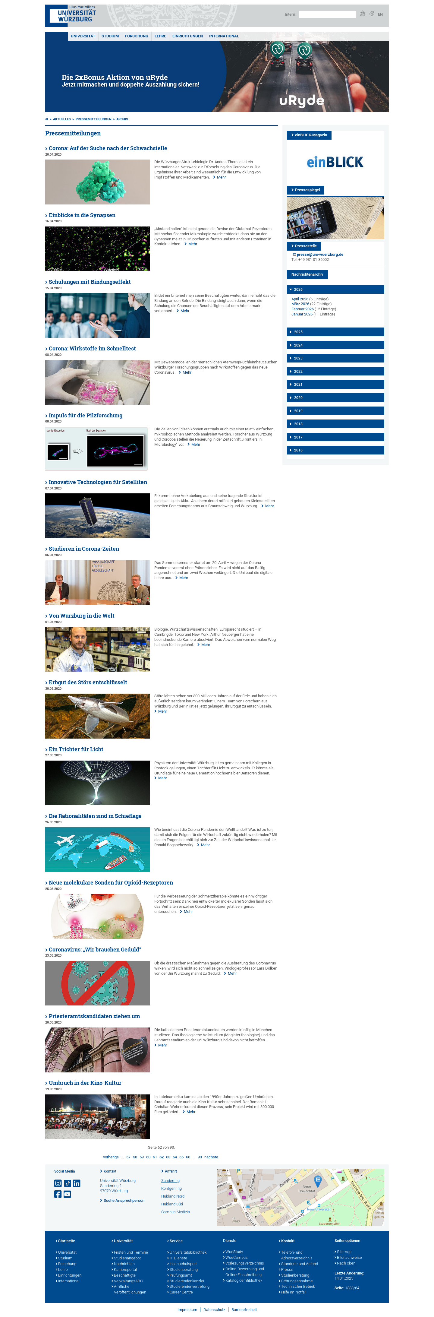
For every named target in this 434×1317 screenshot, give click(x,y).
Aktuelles (62, 119)
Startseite (65, 1241)
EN (380, 14)
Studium (110, 36)
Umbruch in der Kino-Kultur (85, 1082)
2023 (298, 358)
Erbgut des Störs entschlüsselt (88, 682)
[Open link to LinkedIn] (77, 1183)
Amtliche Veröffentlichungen (129, 1289)
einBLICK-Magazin (311, 135)
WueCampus (235, 1258)
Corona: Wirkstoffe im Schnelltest (92, 348)
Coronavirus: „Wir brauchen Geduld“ (95, 949)
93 (200, 1157)
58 (135, 1157)
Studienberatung (182, 1270)
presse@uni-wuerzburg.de (320, 254)
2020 (298, 398)
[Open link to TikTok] (68, 1183)
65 (181, 1157)
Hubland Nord (172, 1196)
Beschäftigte (124, 1275)
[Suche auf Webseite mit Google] (327, 14)
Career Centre (180, 1292)
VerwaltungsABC (127, 1281)
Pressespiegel (307, 190)
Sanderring (170, 1180)
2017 (298, 437)
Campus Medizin (175, 1212)
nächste (211, 1157)
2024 (298, 345)
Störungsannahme (296, 1281)
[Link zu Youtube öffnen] (68, 1194)
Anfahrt (171, 1171)
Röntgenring (171, 1188)
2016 (298, 450)
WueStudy (233, 1252)
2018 (298, 424)
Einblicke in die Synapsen (82, 215)
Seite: (339, 1288)
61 (155, 1157)
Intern (290, 14)
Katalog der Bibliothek (242, 1281)
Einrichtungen (187, 36)
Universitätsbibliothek (186, 1252)
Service (175, 1241)
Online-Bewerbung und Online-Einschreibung (243, 1272)
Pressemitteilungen (94, 119)
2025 (298, 332)
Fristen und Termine (130, 1252)
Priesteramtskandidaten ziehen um (94, 1016)
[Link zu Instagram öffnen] (58, 1183)
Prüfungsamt (179, 1275)
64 (175, 1157)
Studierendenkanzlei (185, 1281)
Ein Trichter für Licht (76, 749)
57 (128, 1157)
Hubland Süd (172, 1204)
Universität (83, 36)
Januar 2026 (302, 314)
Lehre (160, 36)
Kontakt (110, 1171)
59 (142, 1157)
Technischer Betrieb (297, 1287)
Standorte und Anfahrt (298, 1264)
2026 (298, 289)
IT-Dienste (177, 1258)
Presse (286, 1270)
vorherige (111, 1157)
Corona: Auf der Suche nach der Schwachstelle (108, 148)
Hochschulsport (182, 1264)
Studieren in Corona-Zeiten (84, 548)
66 (188, 1157)
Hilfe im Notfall (293, 1292)
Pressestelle (306, 246)
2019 (298, 411)
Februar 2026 (302, 309)
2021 (298, 384)
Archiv (122, 119)
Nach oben (345, 1263)
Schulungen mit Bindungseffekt (90, 281)
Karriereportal (124, 1270)
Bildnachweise (348, 1258)
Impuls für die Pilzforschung (85, 415)
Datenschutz (214, 1309)
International (224, 36)
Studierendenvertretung (188, 1287)
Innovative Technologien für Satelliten (98, 482)
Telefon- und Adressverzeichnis (296, 1255)
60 (148, 1157)
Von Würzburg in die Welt (82, 615)
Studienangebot (126, 1258)
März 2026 (300, 304)
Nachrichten (123, 1264)
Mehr (221, 177)
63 (168, 1157)
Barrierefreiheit (244, 1309)
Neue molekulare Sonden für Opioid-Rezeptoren (111, 882)
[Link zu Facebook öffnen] (58, 1194)
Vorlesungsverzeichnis (243, 1263)
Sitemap (343, 1252)
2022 (298, 371)
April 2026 (299, 299)
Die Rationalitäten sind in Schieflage (95, 815)
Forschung (136, 36)
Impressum (187, 1309)
